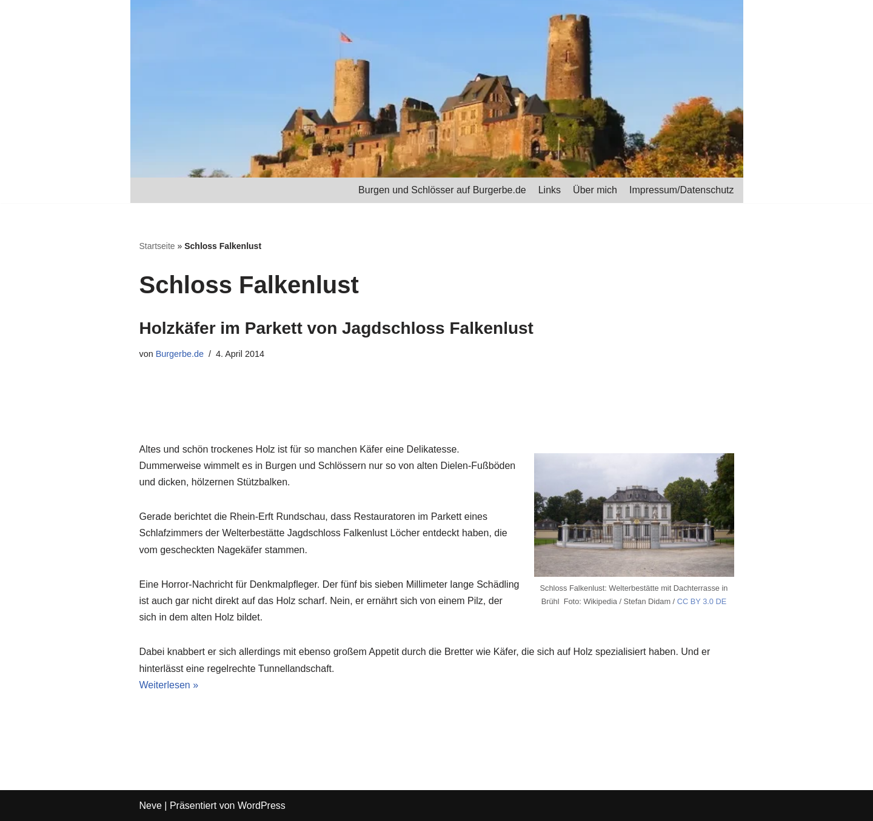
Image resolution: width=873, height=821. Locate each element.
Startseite (157, 246)
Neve (150, 805)
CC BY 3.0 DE (702, 601)
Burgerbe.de (180, 354)
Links (549, 190)
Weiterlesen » (169, 685)
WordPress (262, 805)
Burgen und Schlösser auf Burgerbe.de (442, 190)
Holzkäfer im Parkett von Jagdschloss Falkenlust (336, 328)
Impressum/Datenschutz (681, 190)
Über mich (595, 190)
